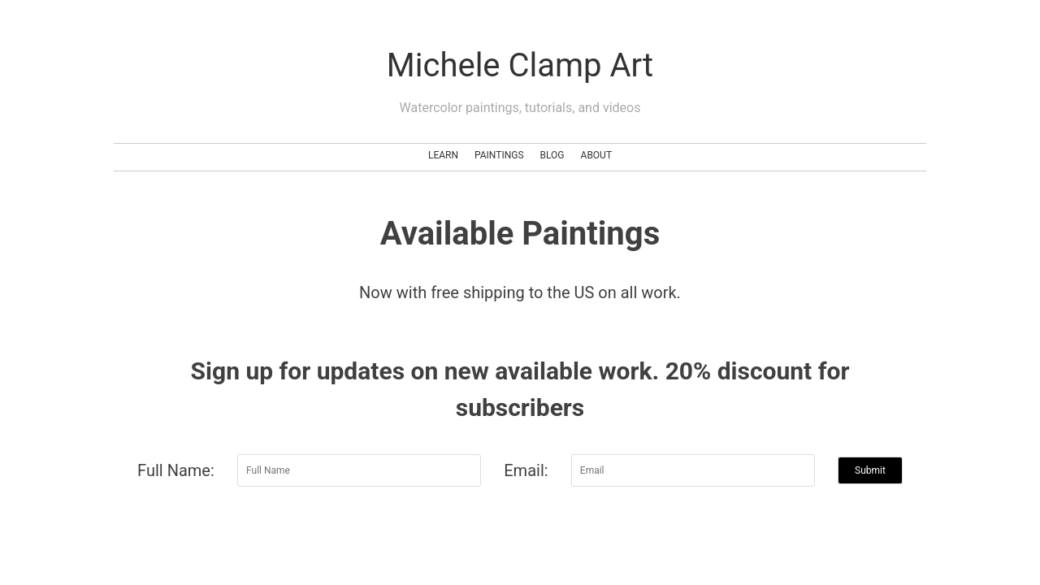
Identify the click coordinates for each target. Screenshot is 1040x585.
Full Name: (175, 470)
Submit (870, 470)
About (597, 155)
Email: (526, 470)
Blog (552, 155)
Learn (443, 155)
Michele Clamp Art (520, 65)
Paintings (499, 155)
